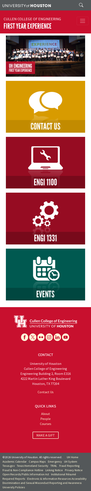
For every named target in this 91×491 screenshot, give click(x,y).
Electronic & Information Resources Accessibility (56, 479)
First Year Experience (27, 26)
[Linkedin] (57, 337)
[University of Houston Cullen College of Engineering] (45, 321)
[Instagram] (49, 337)
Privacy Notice (74, 470)
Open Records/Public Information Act (26, 474)
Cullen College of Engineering (32, 19)
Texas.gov (9, 466)
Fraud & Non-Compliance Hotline (23, 470)
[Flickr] (41, 337)
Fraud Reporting (69, 466)
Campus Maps (37, 461)
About (45, 414)
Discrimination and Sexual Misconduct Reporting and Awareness (42, 483)
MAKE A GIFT (45, 435)
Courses (45, 424)
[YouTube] (65, 337)
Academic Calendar (15, 461)
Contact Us (46, 392)
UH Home (72, 457)
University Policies (14, 487)
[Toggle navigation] (82, 21)
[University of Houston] (27, 5)
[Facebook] (24, 337)
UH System (70, 461)
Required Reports (14, 479)
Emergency (55, 461)
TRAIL (53, 466)
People (45, 419)
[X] (32, 337)
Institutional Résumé (63, 474)
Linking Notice (54, 470)
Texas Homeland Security (32, 466)
